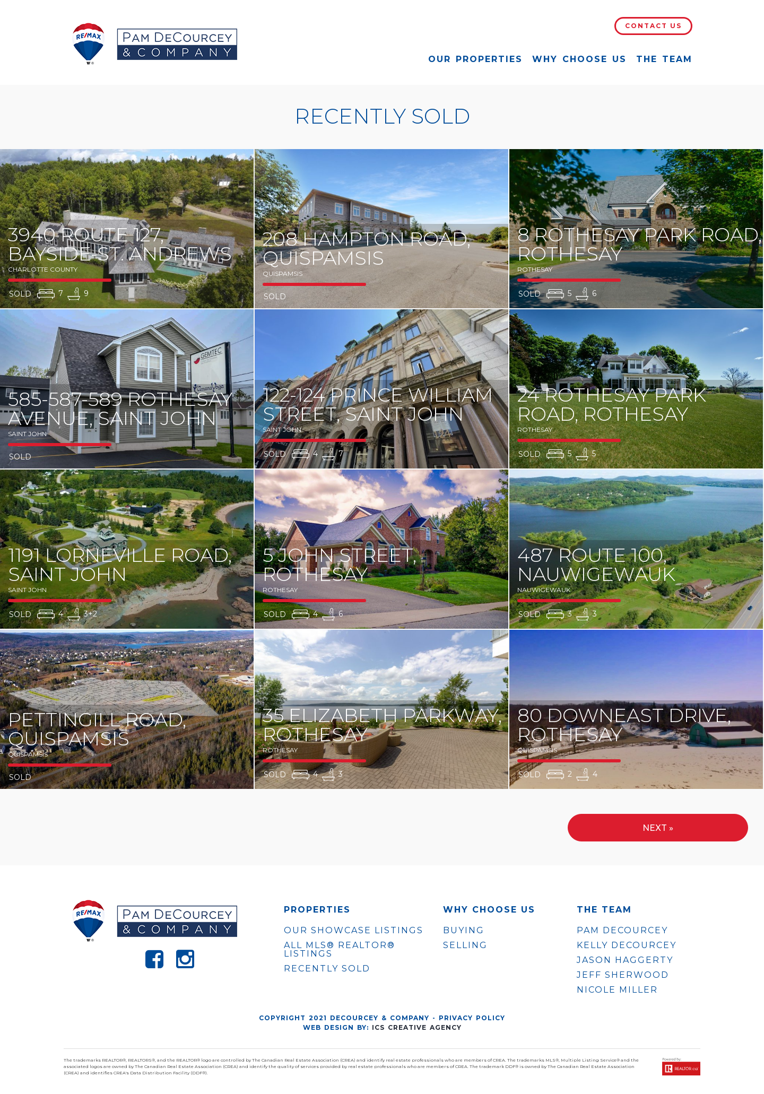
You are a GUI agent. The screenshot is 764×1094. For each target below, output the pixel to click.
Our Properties (475, 59)
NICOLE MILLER (617, 990)
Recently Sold (327, 968)
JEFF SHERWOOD (623, 975)
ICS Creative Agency (417, 1027)
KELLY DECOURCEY (626, 945)
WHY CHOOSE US (489, 910)
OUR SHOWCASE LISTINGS (353, 930)
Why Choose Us (579, 59)
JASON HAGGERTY (625, 960)
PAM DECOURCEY (622, 930)
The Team (664, 59)
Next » (658, 828)
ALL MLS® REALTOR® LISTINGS (339, 949)
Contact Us (653, 26)
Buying (463, 930)
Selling (465, 945)
